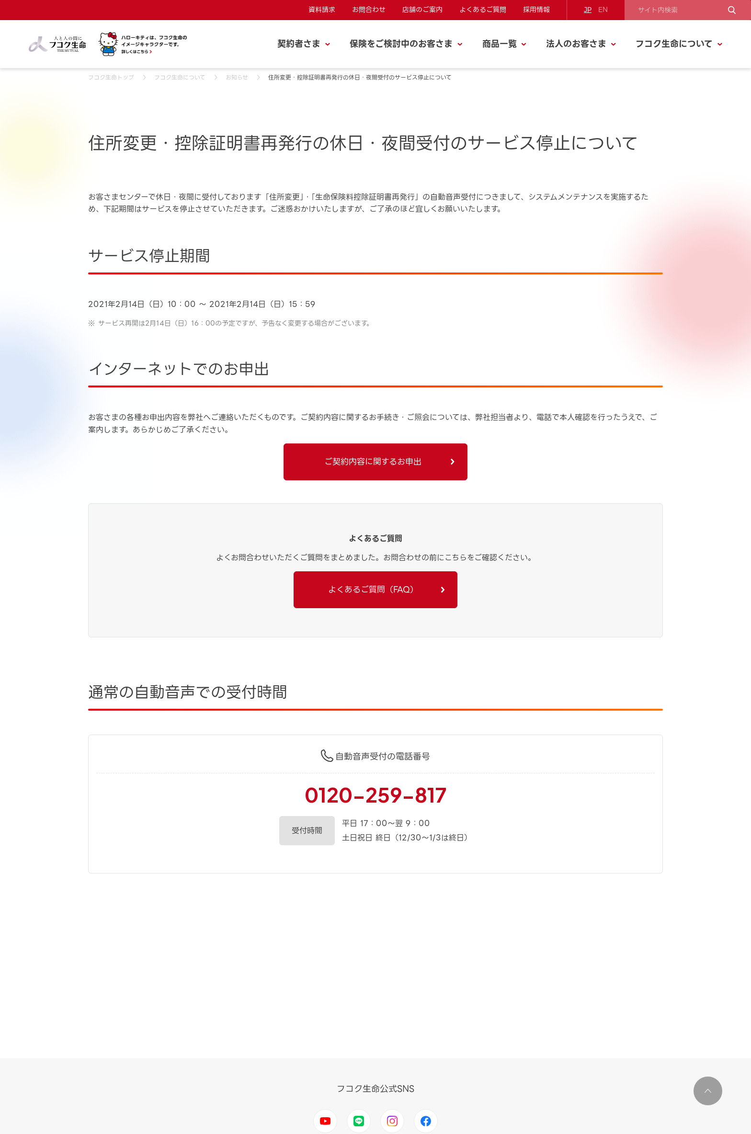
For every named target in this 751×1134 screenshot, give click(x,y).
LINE (359, 1121)
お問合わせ (369, 9)
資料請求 (321, 9)
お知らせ (237, 77)
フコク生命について (179, 77)
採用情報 (536, 9)
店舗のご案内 (422, 9)
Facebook (426, 1121)
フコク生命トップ (111, 77)
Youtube (325, 1121)
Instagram (392, 1121)
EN (603, 9)
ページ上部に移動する (708, 1091)
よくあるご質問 (482, 9)
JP (588, 9)
